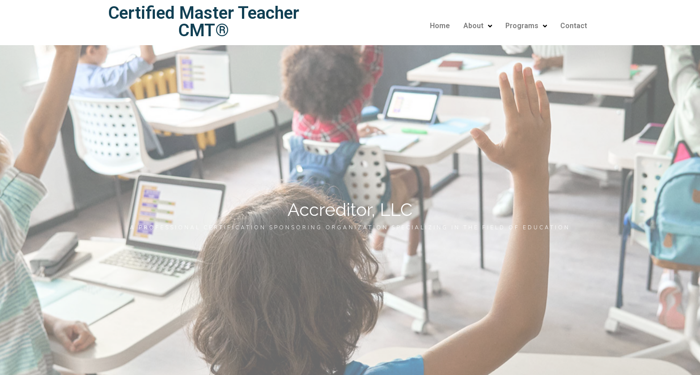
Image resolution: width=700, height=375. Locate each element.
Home (440, 25)
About (477, 25)
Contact (573, 25)
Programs (526, 25)
